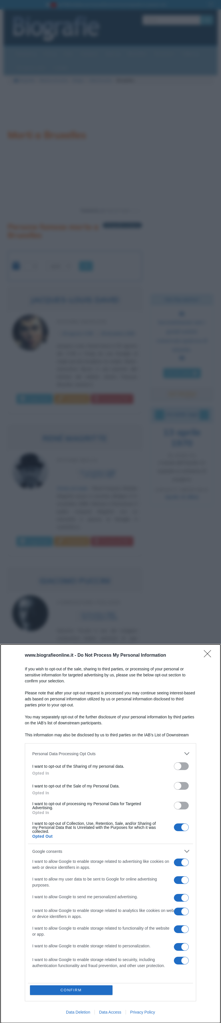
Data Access (110, 1012)
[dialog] (110, 833)
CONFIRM (71, 990)
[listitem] (110, 754)
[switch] (181, 766)
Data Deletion (78, 1012)
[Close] (209, 655)
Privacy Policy (142, 1012)
